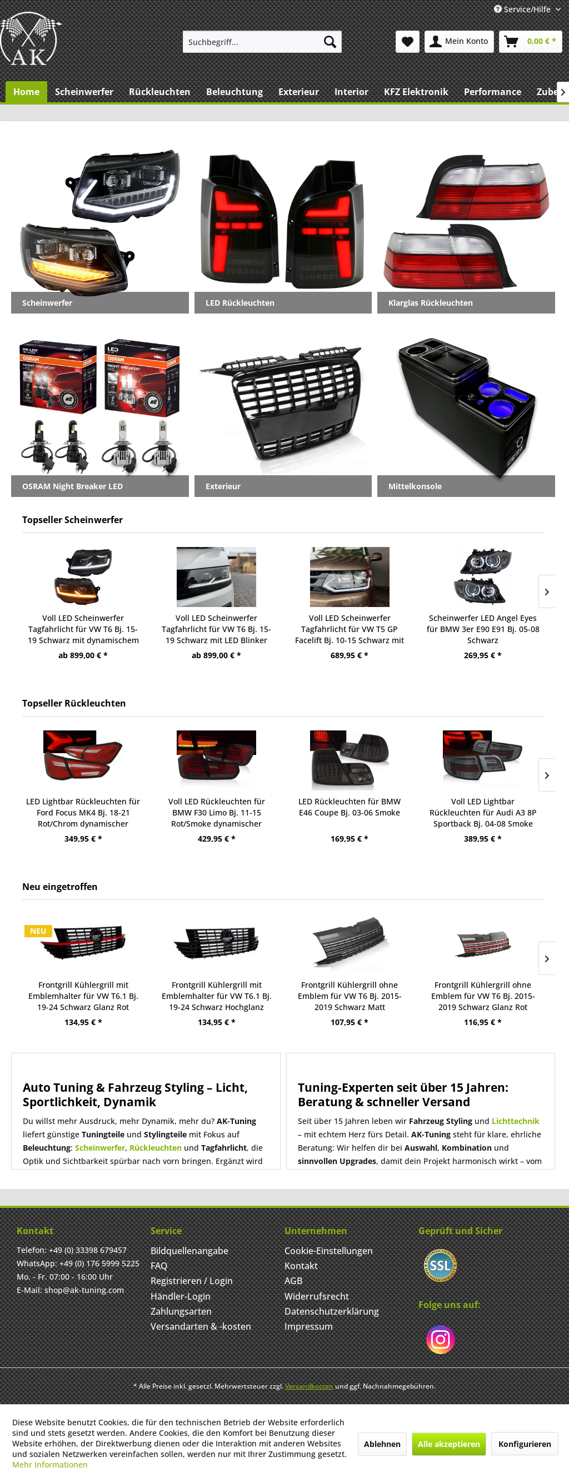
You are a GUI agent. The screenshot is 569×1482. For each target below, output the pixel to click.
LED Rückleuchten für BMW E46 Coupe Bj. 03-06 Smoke (349, 807)
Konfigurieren (524, 1444)
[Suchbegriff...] (262, 42)
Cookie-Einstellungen (328, 1251)
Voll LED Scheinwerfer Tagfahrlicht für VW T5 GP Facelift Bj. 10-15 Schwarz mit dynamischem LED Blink (349, 629)
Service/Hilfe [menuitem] (523, 9)
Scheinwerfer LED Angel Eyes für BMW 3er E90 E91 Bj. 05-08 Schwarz (483, 629)
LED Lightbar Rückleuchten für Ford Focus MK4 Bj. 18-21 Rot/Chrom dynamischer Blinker (83, 812)
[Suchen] (330, 42)
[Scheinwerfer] (84, 91)
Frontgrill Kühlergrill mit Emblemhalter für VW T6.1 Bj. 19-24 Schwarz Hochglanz (217, 995)
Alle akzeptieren (449, 1444)
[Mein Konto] (459, 42)
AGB (293, 1281)
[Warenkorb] (530, 42)
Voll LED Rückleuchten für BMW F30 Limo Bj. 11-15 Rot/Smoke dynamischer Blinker (216, 812)
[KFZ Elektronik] (416, 91)
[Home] (26, 91)
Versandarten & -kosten (201, 1326)
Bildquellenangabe (189, 1251)
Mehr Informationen (50, 1464)
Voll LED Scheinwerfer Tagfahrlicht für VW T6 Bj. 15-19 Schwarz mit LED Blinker (216, 629)
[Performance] (492, 91)
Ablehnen (382, 1444)
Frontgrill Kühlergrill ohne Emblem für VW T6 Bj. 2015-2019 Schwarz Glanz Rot (483, 995)
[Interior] (351, 91)
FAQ (159, 1266)
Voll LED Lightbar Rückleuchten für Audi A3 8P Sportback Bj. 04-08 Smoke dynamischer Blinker (483, 812)
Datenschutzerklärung (331, 1311)
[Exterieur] (299, 91)
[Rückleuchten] (159, 91)
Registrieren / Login (192, 1281)
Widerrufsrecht (316, 1296)
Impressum (308, 1326)
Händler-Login (181, 1296)
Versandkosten (309, 1386)
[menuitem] (262, 42)
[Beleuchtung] (234, 91)
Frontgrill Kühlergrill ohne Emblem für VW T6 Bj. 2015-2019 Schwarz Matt (350, 995)
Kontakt (301, 1266)
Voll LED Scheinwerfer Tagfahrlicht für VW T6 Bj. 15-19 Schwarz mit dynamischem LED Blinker (83, 629)
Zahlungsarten (181, 1311)
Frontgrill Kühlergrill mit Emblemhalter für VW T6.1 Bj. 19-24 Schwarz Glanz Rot (83, 995)
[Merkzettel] (408, 42)
